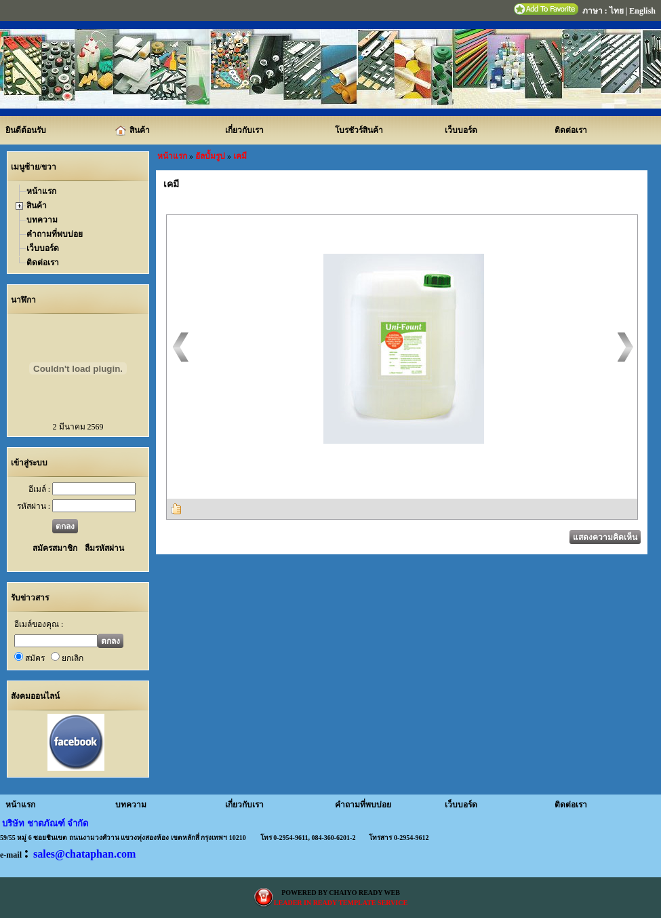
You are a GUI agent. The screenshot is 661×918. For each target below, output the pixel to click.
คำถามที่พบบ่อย (54, 234)
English (642, 11)
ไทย (616, 11)
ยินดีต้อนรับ (25, 130)
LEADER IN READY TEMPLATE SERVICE (340, 902)
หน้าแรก (41, 191)
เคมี (240, 156)
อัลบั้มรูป (210, 156)
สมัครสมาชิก (55, 548)
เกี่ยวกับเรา (244, 130)
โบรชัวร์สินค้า (359, 130)
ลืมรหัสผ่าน (103, 548)
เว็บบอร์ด (461, 130)
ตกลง (65, 526)
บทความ (42, 220)
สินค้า (132, 131)
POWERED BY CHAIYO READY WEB (340, 892)
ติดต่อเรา (571, 130)
